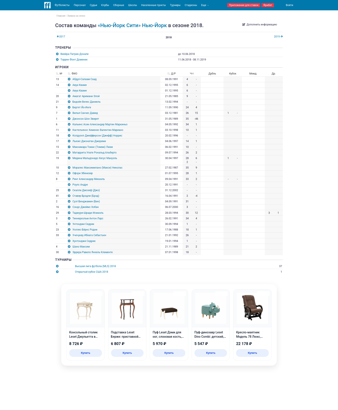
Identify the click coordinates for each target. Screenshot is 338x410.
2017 (61, 36)
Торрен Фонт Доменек (74, 59)
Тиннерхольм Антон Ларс (87, 218)
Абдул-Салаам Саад (84, 79)
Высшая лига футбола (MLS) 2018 (95, 266)
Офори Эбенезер (82, 173)
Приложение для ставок (243, 5)
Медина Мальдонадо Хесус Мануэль (94, 158)
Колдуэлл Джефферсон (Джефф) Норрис (97, 135)
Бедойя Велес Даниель (86, 101)
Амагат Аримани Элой (86, 96)
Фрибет (267, 5)
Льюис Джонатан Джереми (89, 141)
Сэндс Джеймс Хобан (85, 207)
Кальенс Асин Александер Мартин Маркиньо (99, 124)
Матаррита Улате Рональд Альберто (94, 152)
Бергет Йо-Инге (81, 107)
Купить (85, 352)
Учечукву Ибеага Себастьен (89, 235)
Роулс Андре (80, 184)
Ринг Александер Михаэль (88, 179)
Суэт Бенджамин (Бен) (86, 201)
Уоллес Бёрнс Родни (84, 229)
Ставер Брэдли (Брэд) (85, 195)
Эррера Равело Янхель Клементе (92, 252)
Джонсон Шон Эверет (85, 118)
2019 (278, 36)
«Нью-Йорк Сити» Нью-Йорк (132, 25)
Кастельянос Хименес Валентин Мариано (97, 130)
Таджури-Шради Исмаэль (87, 212)
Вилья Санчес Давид (85, 112)
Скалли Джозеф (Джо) (86, 190)
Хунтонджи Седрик (83, 241)
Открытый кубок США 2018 (91, 271)
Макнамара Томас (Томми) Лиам (92, 147)
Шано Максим (81, 246)
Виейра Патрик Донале (75, 54)
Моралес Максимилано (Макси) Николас (97, 167)
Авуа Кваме (79, 85)
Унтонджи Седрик (83, 224)
